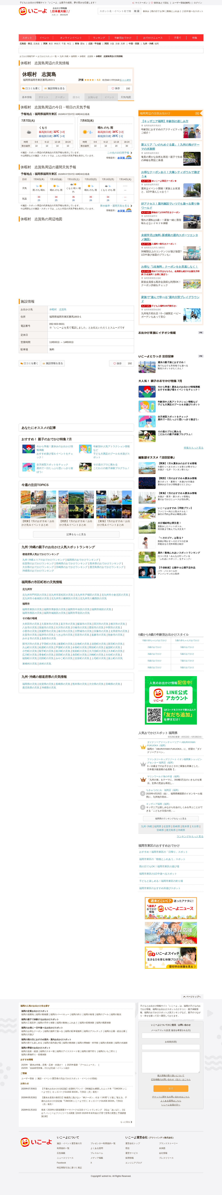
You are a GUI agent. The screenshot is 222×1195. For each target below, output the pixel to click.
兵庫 (123, 43)
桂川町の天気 (63, 651)
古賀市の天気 (29, 634)
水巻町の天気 (79, 647)
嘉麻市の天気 (98, 634)
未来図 (162, 1148)
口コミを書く (31, 88)
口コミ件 (125, 80)
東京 (51, 43)
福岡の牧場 (89, 1014)
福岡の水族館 (121, 1043)
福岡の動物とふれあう (67, 1023)
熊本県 (185, 826)
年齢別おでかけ (122, 37)
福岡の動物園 (42, 1014)
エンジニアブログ (133, 1163)
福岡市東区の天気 (32, 609)
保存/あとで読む (160, 3)
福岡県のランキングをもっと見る (170, 818)
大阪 (112, 43)
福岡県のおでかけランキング (83, 559)
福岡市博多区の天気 (55, 609)
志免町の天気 (82, 643)
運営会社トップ (132, 1143)
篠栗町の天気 (65, 643)
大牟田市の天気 (30, 623)
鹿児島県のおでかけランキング (107, 567)
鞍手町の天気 (46, 651)
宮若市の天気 (82, 634)
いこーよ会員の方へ (170, 1105)
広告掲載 (61, 1153)
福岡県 (157, 826)
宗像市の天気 (101, 631)
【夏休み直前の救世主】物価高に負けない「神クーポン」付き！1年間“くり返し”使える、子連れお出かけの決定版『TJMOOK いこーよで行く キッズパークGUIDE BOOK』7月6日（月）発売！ (84, 1100)
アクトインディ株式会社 (161, 1137)
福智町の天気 (29, 658)
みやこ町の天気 (64, 658)
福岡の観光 (116, 1014)
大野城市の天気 (83, 631)
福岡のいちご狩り (106, 1051)
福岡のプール (102, 1014)
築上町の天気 (115, 658)
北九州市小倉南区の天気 (35, 598)
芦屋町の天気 (63, 647)
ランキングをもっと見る (190, 836)
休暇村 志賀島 (57, 309)
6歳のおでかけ (154, 660)
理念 (127, 1148)
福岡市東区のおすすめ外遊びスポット (160, 888)
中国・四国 (134, 43)
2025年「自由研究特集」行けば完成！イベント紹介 (45, 1068)
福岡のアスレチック (93, 1031)
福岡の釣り (76, 1014)
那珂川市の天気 (30, 643)
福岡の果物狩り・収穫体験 (33, 1054)
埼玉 (69, 43)
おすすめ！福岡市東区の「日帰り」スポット (163, 851)
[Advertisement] (76, 287)
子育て (177, 37)
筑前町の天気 (79, 651)
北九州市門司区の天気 (34, 594)
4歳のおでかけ (154, 654)
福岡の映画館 (69, 1043)
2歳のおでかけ (154, 647)
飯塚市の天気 (84, 623)
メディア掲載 (97, 1158)
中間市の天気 (113, 627)
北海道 (36, 43)
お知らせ (93, 97)
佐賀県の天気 (46, 684)
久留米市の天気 (49, 623)
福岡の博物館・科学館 (88, 1043)
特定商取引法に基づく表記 (69, 1167)
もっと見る (125, 1122)
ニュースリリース (65, 1158)
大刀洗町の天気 (97, 651)
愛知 (82, 43)
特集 (194, 37)
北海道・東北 (26, 43)
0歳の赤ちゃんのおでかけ (155, 640)
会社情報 (163, 1153)
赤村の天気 (45, 663)
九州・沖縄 (148, 43)
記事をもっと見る (76, 534)
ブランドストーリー (168, 1143)
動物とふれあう (174, 11)
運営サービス (131, 1153)
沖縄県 (181, 830)
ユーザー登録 (27, 1078)
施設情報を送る (54, 88)
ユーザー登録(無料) (181, 3)
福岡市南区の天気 (101, 609)
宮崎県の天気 (113, 684)
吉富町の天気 (82, 658)
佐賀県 (167, 826)
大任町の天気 (113, 654)
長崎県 (176, 826)
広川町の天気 (29, 654)
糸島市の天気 (48, 638)
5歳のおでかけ (187, 654)
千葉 (64, 43)
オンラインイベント (71, 37)
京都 (117, 43)
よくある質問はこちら (170, 1101)
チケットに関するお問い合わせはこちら (171, 1097)
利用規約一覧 (63, 1148)
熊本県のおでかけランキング (105, 563)
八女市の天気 (29, 627)
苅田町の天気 (46, 658)
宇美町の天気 (48, 643)
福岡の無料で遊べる (53, 1031)
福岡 (157, 43)
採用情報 (129, 1158)
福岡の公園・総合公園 (115, 1031)
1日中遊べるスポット (193, 11)
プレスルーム (97, 1153)
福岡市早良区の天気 (79, 613)
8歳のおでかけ (154, 667)
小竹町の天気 (29, 651)
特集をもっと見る (193, 447)
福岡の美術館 (106, 1043)
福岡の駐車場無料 (73, 1031)
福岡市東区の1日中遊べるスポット (158, 873)
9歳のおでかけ (187, 667)
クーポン (60, 97)
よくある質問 (97, 1148)
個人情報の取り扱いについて (170, 1075)
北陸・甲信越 (94, 43)
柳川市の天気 (117, 623)
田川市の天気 (101, 623)
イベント (44, 37)
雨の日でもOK (158, 11)
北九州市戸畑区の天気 (87, 594)
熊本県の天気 (79, 684)
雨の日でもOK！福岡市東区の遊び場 (159, 866)
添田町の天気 (63, 654)
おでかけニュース (153, 37)
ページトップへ (192, 997)
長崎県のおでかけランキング (72, 563)
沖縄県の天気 (48, 687)
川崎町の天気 (96, 654)
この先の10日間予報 (118, 152)
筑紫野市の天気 (47, 631)
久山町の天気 (29, 647)
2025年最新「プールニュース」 (82, 1065)
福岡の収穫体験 (87, 1023)
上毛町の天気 (98, 658)
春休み (146, 11)
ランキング (99, 37)
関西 (107, 43)
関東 (45, 43)
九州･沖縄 (146, 826)
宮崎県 (160, 830)
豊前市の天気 (96, 627)
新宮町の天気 (115, 643)
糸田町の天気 (79, 654)
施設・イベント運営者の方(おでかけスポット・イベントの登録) (67, 1078)
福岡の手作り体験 (46, 1023)
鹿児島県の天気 (30, 687)
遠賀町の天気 (113, 647)
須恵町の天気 (98, 643)
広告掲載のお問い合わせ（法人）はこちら (171, 1079)
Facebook (61, 1163)
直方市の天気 (68, 623)
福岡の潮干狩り (89, 1051)
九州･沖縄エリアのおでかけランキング (43, 559)
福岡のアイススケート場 (68, 1051)
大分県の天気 (96, 684)
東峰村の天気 (29, 663)
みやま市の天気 (30, 638)
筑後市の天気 (46, 627)
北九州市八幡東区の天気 (64, 598)
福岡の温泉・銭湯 (29, 1051)
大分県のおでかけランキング (38, 567)
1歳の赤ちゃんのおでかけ (187, 640)
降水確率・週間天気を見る (114, 205)
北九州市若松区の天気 (61, 594)
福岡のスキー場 (47, 1051)
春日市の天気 (65, 631)
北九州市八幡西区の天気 (93, 598)
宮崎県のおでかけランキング (72, 567)
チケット (43, 97)
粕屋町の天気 (46, 647)
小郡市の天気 (29, 631)
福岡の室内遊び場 (52, 1043)
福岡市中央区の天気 (79, 609)
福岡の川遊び (27, 1034)
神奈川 (57, 43)
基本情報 (27, 97)
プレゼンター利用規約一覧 (103, 1143)
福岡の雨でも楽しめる (31, 1043)
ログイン (198, 3)
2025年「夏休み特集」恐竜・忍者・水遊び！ (42, 1065)
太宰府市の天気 (118, 631)
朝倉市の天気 (115, 634)
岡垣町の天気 (96, 647)
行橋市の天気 (79, 627)
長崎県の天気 (63, 684)
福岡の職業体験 (103, 1023)
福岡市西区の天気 (32, 613)
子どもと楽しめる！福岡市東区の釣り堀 (161, 881)
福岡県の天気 (29, 684)
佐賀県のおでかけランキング (38, 563)
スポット (27, 37)
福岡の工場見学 (28, 1023)
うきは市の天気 (64, 634)
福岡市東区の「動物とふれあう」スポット (162, 859)
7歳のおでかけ (187, 660)
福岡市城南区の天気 (55, 613)
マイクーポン (140, 3)
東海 (77, 43)
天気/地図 (126, 97)
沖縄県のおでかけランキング (38, 570)
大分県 (195, 826)
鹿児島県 (171, 830)
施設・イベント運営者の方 (69, 1143)
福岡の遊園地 (27, 1014)
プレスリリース (166, 1158)
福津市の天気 (46, 634)
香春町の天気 (46, 654)
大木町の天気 (115, 651)
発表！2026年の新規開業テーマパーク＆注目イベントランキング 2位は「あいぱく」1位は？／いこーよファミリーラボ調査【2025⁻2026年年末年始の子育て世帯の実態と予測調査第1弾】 (83, 1113)
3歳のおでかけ (187, 647)
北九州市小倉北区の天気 (114, 594)
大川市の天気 (63, 627)
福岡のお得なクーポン (31, 1031)
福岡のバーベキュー (59, 1014)
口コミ (76, 97)
